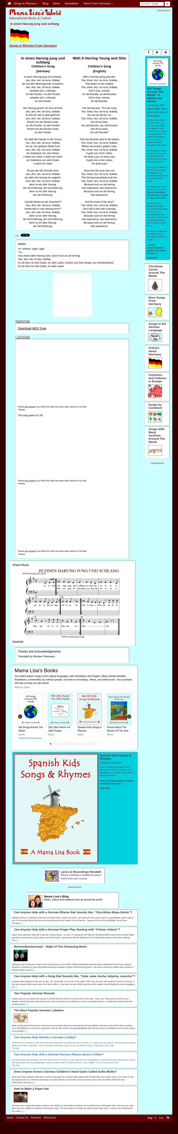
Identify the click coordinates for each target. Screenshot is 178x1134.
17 (88, 744)
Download (17, 641)
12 (76, 744)
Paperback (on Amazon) (30, 738)
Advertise (36, 1128)
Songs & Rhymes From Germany (33, 45)
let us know (30, 407)
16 (86, 744)
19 (93, 744)
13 (79, 744)
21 (98, 744)
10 (72, 744)
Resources (50, 1128)
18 (91, 744)
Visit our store (22, 687)
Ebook (21, 734)
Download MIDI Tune (32, 328)
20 (95, 744)
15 (83, 744)
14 (81, 744)
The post (15, 1048)
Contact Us (22, 1128)
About (10, 1128)
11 (74, 744)
